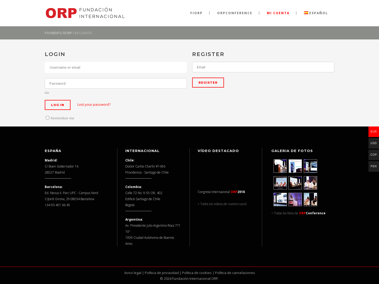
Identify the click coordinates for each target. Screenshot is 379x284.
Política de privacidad (162, 272)
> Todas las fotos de (298, 213)
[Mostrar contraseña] (47, 93)
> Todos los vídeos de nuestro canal (222, 204)
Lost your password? (94, 104)
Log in (57, 105)
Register (208, 82)
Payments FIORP (58, 33)
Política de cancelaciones (235, 272)
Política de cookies (197, 272)
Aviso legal (132, 272)
